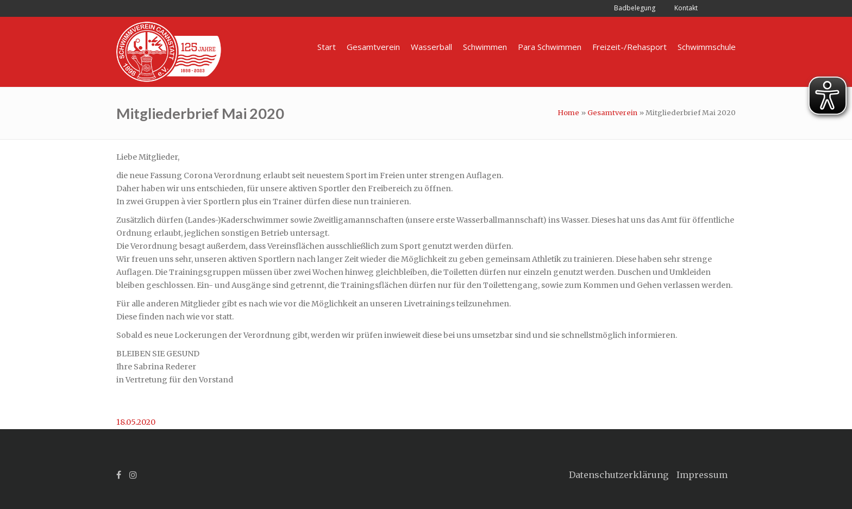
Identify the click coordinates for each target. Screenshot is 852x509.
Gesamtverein (612, 112)
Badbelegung (634, 7)
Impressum (702, 474)
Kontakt (686, 7)
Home (568, 112)
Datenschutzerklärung (618, 474)
